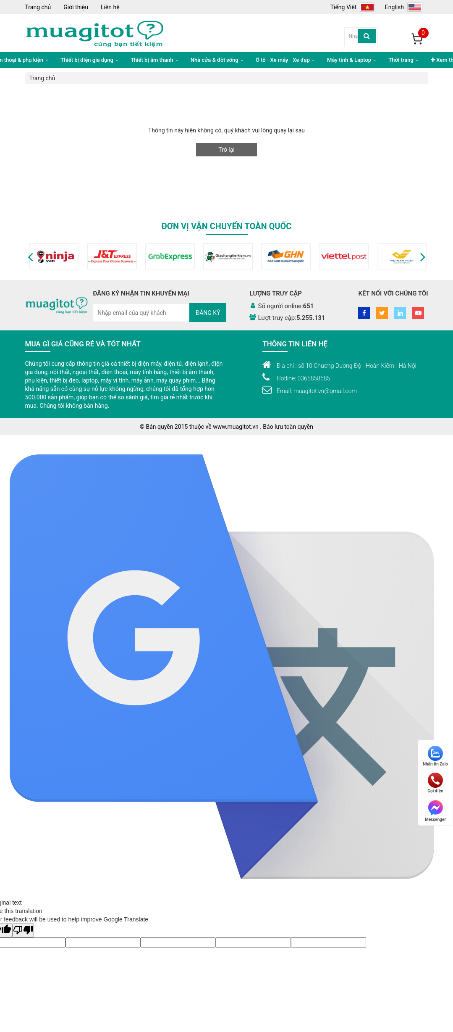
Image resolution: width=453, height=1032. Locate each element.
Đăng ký (208, 312)
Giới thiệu (75, 7)
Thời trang (403, 60)
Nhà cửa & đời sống (217, 60)
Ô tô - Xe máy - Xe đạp (285, 60)
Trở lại (226, 149)
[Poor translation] (23, 930)
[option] (54, 256)
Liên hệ (110, 7)
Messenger (435, 810)
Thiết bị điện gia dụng (89, 60)
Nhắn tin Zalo (435, 756)
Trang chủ (38, 7)
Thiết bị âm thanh (154, 60)
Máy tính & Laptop (351, 60)
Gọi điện (435, 783)
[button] (30, 256)
